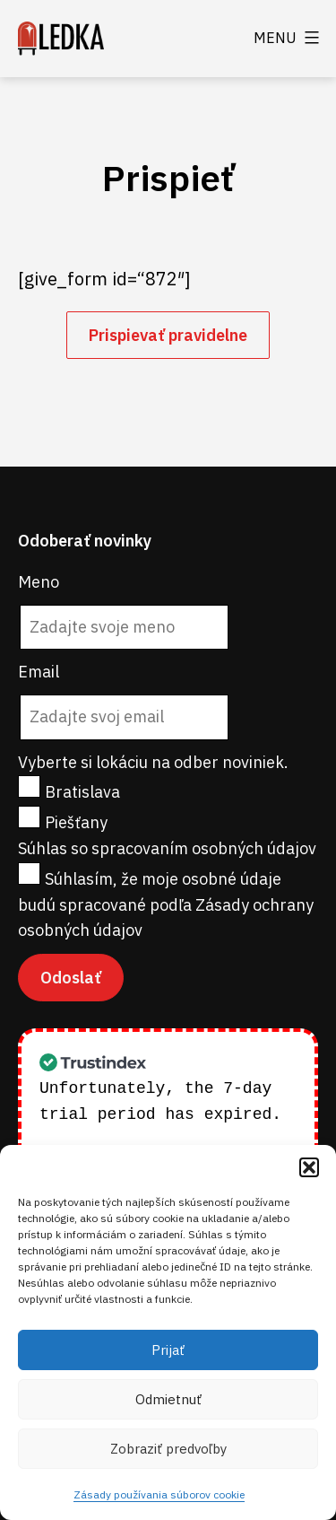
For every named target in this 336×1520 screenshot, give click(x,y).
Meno (38, 582)
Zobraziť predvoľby (168, 1448)
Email (38, 671)
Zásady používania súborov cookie (159, 1494)
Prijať (168, 1349)
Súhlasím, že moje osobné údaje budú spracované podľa (166, 905)
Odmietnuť (168, 1399)
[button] (309, 1167)
